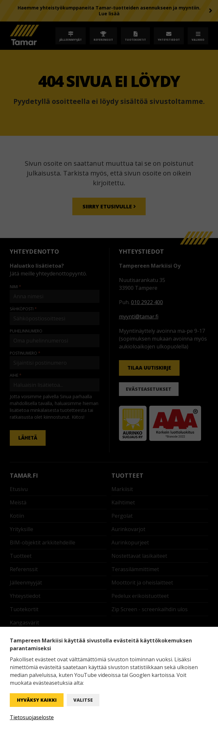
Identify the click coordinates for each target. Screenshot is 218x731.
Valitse (83, 700)
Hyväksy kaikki (37, 700)
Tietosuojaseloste (32, 717)
